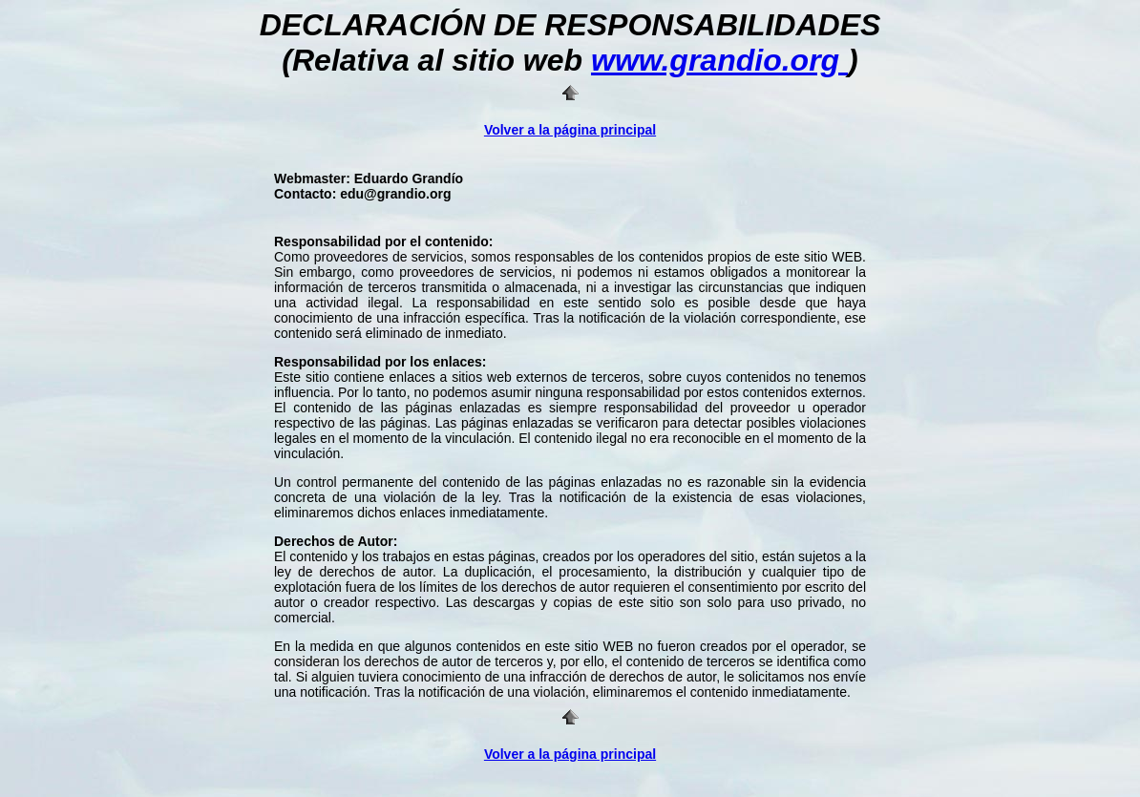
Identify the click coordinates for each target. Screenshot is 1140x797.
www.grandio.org (719, 60)
